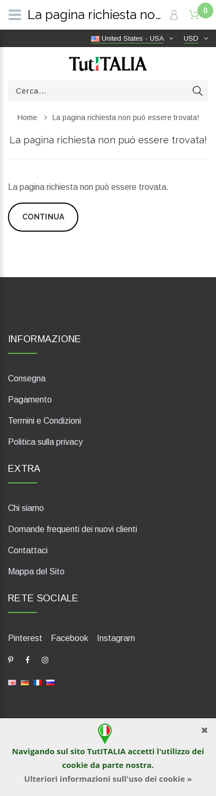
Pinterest (25, 638)
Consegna (27, 378)
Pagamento (30, 399)
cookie (75, 765)
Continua (43, 217)
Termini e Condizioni (44, 420)
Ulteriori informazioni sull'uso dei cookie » (108, 778)
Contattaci (28, 550)
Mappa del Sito (36, 571)
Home (27, 117)
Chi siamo (26, 508)
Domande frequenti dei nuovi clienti (72, 529)
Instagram (116, 638)
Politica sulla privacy (45, 441)
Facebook (69, 638)
